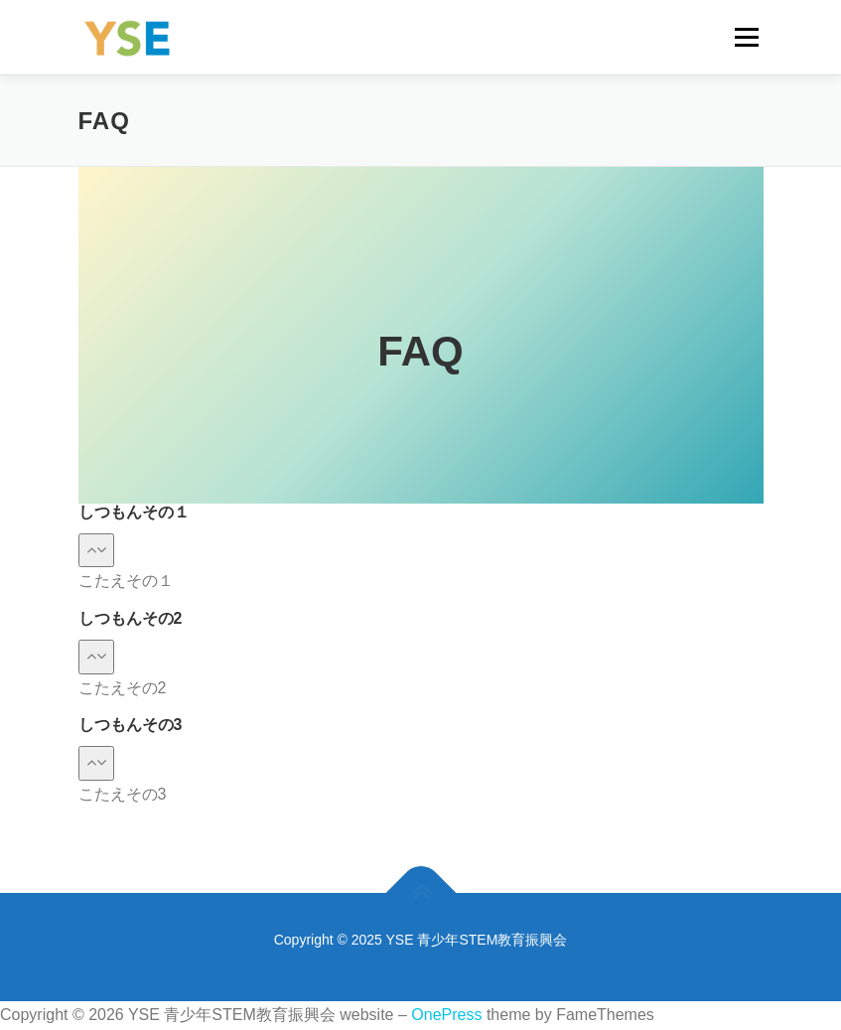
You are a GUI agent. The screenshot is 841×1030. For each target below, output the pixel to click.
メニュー (746, 37)
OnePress (446, 1014)
